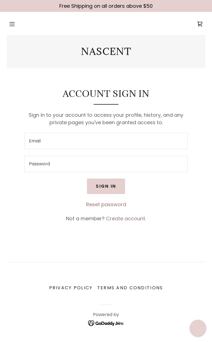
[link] (199, 24)
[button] (12, 24)
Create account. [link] (126, 218)
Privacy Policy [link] (71, 288)
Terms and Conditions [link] (130, 288)
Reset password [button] (106, 204)
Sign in (106, 186)
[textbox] (106, 141)
